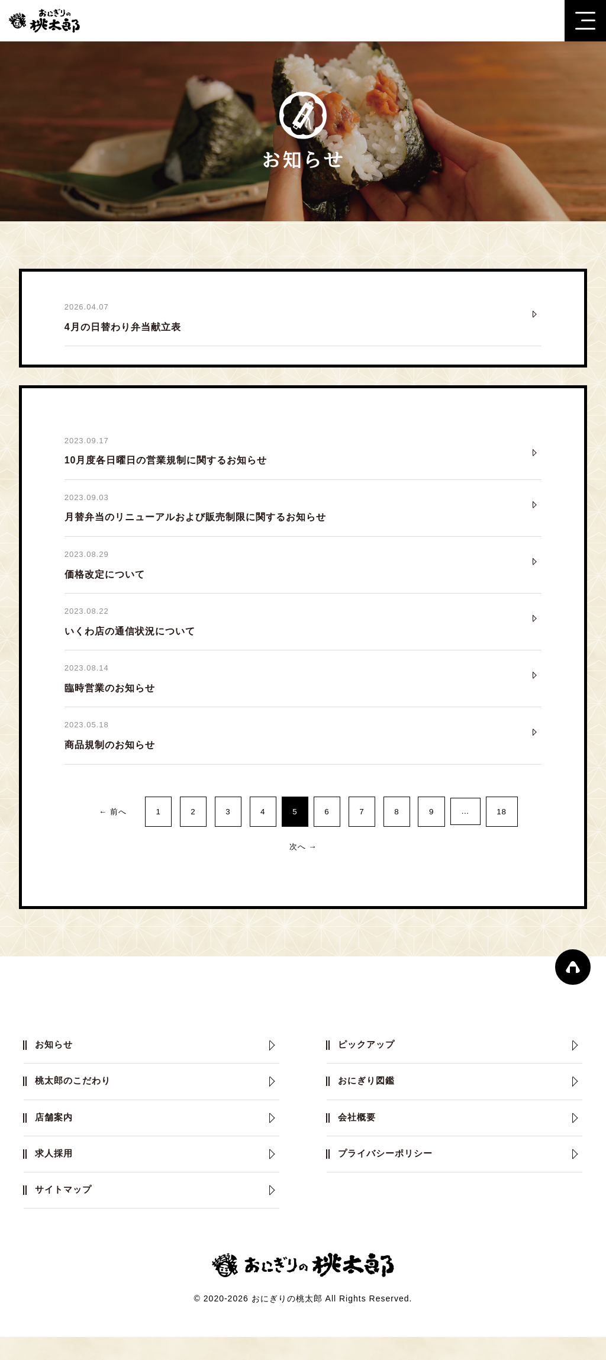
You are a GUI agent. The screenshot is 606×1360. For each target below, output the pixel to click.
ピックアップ (369, 1058)
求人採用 (56, 1173)
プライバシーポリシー (389, 1173)
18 (521, 820)
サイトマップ (66, 1212)
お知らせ (56, 1058)
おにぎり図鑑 (369, 1096)
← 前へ (94, 820)
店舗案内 (56, 1135)
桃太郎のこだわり (76, 1096)
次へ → (303, 857)
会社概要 (359, 1135)
